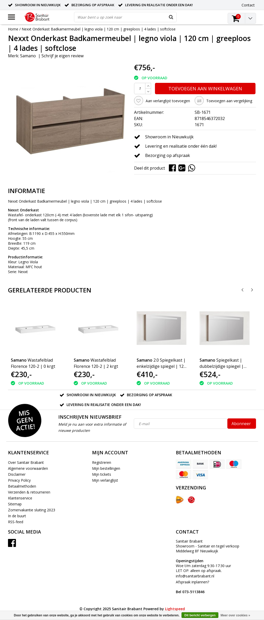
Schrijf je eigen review (63, 56)
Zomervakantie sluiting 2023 (31, 509)
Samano (28, 56)
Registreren (101, 462)
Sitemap (15, 504)
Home (13, 29)
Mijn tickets (101, 474)
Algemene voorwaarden (28, 468)
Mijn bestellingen (106, 468)
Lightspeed (175, 608)
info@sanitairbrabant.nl (195, 576)
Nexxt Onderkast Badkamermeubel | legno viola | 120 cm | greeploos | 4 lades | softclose (99, 29)
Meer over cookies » (235, 615)
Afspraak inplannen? (192, 586)
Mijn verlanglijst (105, 480)
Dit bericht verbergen (200, 615)
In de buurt (17, 515)
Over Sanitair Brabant (26, 462)
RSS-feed (15, 521)
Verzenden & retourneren (29, 492)
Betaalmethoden (22, 486)
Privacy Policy (19, 480)
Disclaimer (17, 474)
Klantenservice (20, 498)
